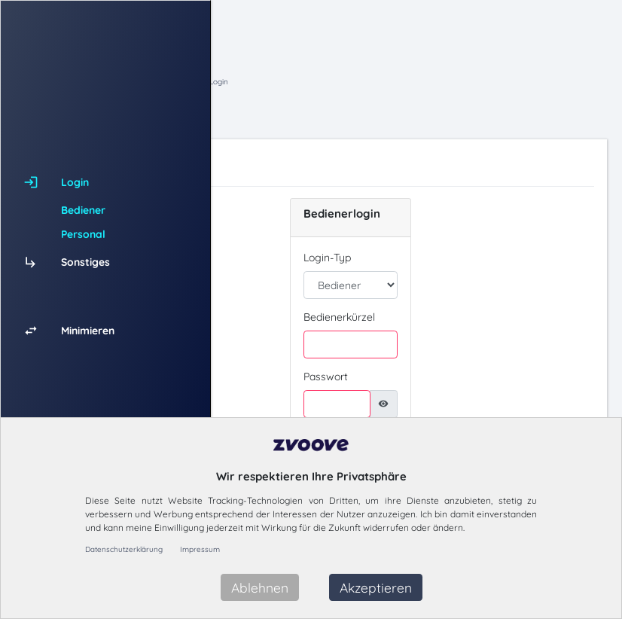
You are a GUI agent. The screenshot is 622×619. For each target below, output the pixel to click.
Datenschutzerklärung (124, 549)
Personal (83, 234)
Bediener (83, 210)
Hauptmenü (324, 82)
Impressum (200, 549)
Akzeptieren (376, 587)
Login (415, 82)
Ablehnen (259, 587)
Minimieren (87, 330)
